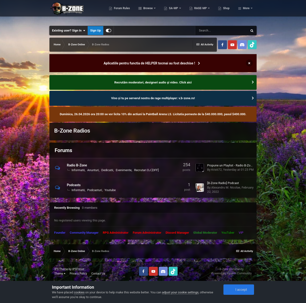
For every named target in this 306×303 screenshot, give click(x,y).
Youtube (110, 190)
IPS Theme (61, 269)
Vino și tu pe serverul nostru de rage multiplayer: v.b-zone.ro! (153, 98)
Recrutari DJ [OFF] (146, 170)
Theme (59, 273)
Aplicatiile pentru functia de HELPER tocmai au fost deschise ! (149, 63)
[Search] (221, 30)
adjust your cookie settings (180, 292)
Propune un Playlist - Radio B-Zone (230, 165)
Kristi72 (216, 169)
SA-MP (193, 11)
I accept (238, 289)
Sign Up (95, 30)
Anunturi (93, 170)
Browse (168, 11)
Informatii (78, 170)
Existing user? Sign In (68, 30)
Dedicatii (107, 170)
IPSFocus (78, 269)
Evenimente (123, 170)
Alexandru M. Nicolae (225, 187)
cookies (79, 292)
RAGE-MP (220, 11)
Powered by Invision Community (231, 273)
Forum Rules (141, 11)
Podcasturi (94, 190)
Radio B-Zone (77, 165)
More (246, 11)
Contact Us (98, 273)
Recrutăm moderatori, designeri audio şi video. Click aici (153, 82)
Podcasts (74, 185)
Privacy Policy (78, 273)
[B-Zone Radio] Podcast (223, 183)
